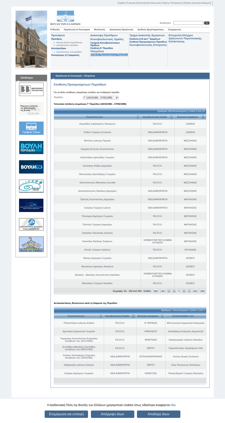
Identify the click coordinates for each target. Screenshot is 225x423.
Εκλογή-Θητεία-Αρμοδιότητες (70, 42)
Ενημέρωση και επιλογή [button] (66, 414)
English (121, 3)
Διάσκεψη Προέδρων (104, 35)
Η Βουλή (55, 29)
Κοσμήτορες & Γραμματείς (65, 55)
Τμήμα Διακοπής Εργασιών (147, 35)
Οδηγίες (187, 3)
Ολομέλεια (97, 51)
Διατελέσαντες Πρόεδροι (67, 45)
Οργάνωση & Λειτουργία (77, 29)
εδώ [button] (173, 405)
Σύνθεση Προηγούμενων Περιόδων (109, 55)
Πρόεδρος (56, 39)
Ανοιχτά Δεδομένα (202, 3)
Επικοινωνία (154, 3)
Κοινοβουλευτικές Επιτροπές (148, 44)
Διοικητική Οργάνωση (121, 29)
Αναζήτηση (166, 23)
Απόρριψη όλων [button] (112, 414)
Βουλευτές (99, 29)
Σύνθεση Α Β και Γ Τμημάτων (145, 39)
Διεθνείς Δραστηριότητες (151, 29)
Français (131, 3)
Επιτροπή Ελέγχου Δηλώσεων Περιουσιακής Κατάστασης (185, 38)
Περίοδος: (59, 97)
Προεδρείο (58, 35)
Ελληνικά (141, 3)
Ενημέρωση (174, 29)
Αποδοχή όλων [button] (158, 414)
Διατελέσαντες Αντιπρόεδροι (69, 52)
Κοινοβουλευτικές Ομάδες (107, 39)
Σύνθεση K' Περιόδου (101, 48)
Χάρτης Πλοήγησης (172, 3)
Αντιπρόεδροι (58, 48)
